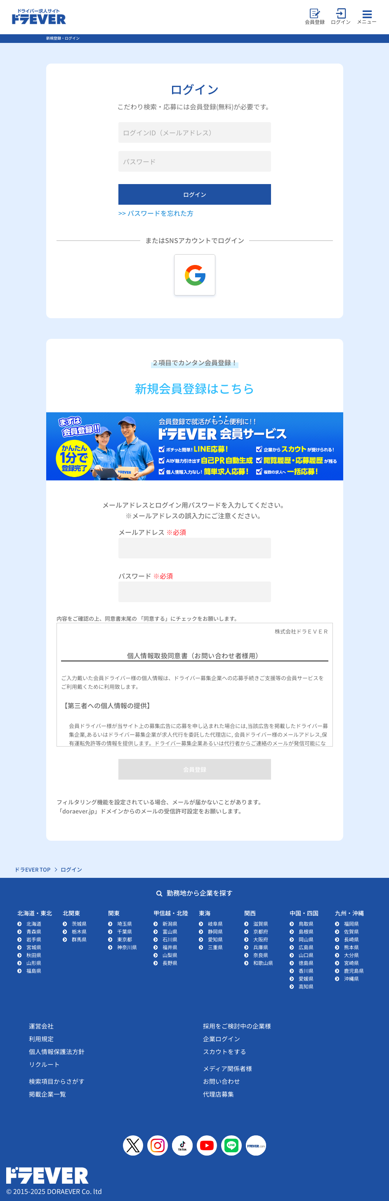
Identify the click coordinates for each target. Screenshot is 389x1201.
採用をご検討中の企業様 (237, 1025)
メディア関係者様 (227, 1068)
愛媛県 (306, 978)
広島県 (306, 946)
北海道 (33, 923)
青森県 (33, 931)
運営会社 (41, 1025)
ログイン (194, 194)
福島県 (33, 970)
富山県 (170, 931)
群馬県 (79, 939)
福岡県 (351, 923)
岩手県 (33, 939)
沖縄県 (351, 978)
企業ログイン (221, 1038)
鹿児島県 (354, 970)
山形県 (33, 962)
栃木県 (79, 931)
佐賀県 (351, 931)
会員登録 (194, 769)
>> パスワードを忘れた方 (155, 213)
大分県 (351, 954)
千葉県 (124, 931)
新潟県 (170, 923)
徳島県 (306, 962)
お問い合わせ (221, 1081)
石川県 (170, 939)
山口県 (306, 954)
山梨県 (170, 954)
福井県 (170, 946)
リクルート (44, 1064)
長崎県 (351, 939)
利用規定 (41, 1038)
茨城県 (79, 923)
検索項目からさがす (57, 1081)
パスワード (145, 576)
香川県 (306, 970)
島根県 (306, 931)
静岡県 (215, 931)
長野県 (170, 962)
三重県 (215, 946)
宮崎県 (351, 962)
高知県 (306, 986)
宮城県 (33, 946)
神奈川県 (127, 946)
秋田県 (33, 954)
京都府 (260, 931)
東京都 (124, 939)
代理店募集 (218, 1094)
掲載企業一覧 (47, 1094)
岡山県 (306, 939)
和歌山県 (263, 962)
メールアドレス (152, 532)
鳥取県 (306, 923)
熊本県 (351, 946)
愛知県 (215, 939)
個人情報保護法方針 (57, 1051)
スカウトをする (224, 1051)
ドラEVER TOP (32, 869)
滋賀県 (260, 923)
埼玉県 (124, 923)
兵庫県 (260, 946)
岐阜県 (215, 923)
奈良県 (260, 954)
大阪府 (260, 939)
